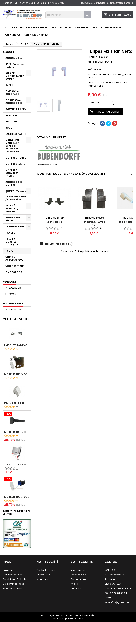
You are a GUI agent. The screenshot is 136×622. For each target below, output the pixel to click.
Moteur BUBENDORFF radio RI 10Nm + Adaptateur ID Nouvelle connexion (17, 432)
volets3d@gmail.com (118, 602)
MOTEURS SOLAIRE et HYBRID (11, 172)
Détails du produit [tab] (51, 137)
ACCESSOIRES (13, 58)
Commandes (78, 579)
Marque (92, 62)
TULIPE (9, 250)
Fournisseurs (13, 303)
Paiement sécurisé (13, 588)
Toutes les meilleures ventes (17, 513)
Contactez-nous (46, 570)
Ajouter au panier (105, 112)
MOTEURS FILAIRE (15, 157)
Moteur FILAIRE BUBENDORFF (78, 27)
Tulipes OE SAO (54, 222)
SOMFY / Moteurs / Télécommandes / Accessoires (15, 195)
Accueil (10, 27)
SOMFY (12, 294)
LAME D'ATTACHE (15, 134)
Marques (9, 282)
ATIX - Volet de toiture (14, 65)
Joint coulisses (15, 464)
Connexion (100, 2)
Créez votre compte (121, 2)
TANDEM (10, 232)
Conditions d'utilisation (16, 579)
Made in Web (76, 618)
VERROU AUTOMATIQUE (14, 258)
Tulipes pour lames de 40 (94, 223)
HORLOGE (11, 115)
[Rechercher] (68, 14)
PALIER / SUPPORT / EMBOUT (11, 208)
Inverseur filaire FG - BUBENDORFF (17, 403)
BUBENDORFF (15, 287)
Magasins (42, 579)
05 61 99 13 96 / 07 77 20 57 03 (47, 2)
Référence (94, 57)
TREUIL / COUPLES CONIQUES (11, 241)
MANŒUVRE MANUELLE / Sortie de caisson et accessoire (12, 146)
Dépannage (12, 35)
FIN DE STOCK (13, 272)
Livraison (8, 570)
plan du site (43, 574)
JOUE (8, 127)
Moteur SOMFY (111, 27)
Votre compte (82, 562)
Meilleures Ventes (16, 319)
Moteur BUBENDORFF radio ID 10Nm (17, 374)
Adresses (76, 588)
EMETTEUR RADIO (15, 109)
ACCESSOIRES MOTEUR (13, 183)
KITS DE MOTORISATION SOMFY (15, 75)
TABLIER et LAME (14, 226)
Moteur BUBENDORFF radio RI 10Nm (17, 497)
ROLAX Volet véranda (12, 219)
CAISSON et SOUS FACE (12, 93)
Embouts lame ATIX (17, 345)
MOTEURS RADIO (15, 164)
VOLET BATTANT (15, 266)
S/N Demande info (36, 35)
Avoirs (74, 584)
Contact (7, 2)
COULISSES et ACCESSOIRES (13, 102)
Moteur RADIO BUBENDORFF (38, 27)
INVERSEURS (12, 121)
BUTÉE (9, 85)
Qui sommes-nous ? (14, 584)
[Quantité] (106, 102)
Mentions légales (12, 574)
